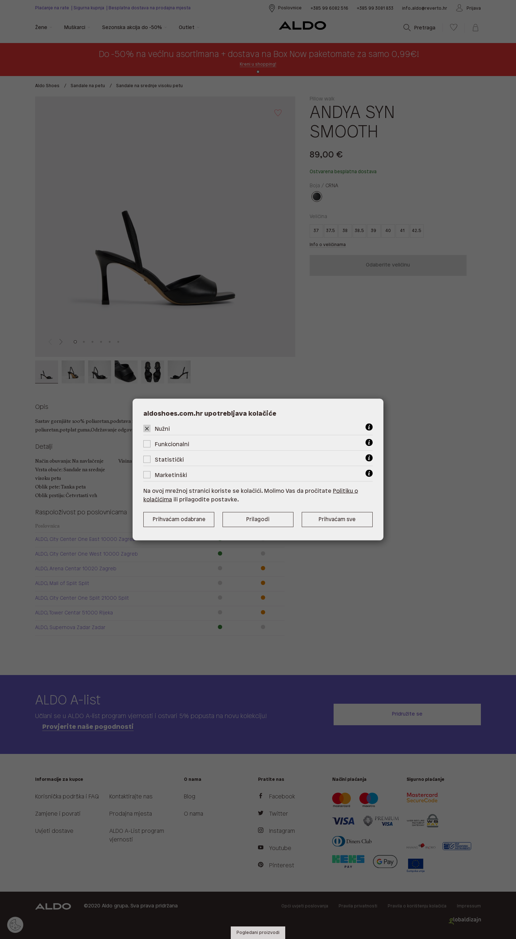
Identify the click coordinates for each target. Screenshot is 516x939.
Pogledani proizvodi (258, 932)
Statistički (169, 460)
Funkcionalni (172, 445)
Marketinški (171, 475)
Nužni (162, 429)
